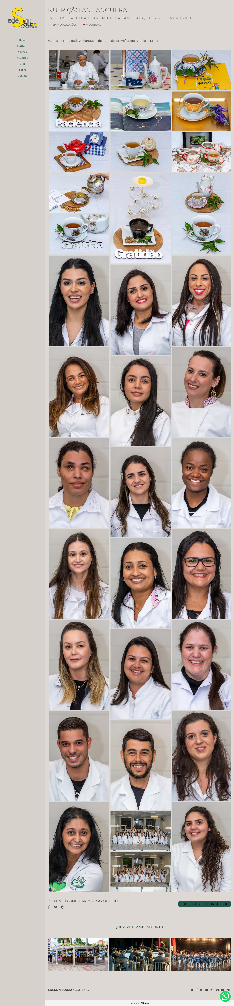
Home (22, 40)
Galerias (22, 57)
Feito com (139, 1003)
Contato (23, 75)
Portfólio (22, 45)
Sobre (22, 69)
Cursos (22, 51)
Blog (22, 63)
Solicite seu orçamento (205, 903)
